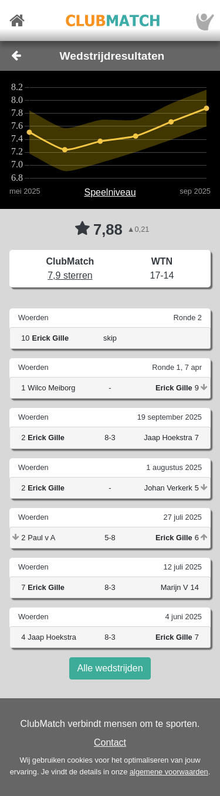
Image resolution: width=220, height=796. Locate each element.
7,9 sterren (70, 275)
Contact (110, 742)
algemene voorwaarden (169, 771)
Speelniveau (110, 192)
